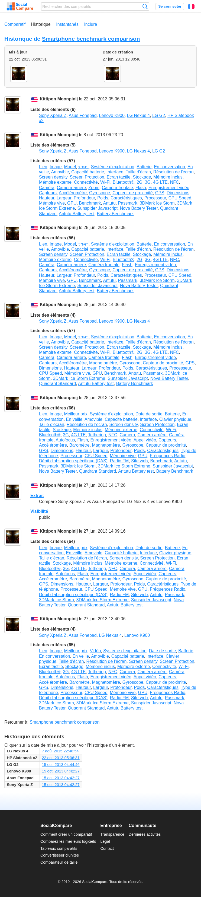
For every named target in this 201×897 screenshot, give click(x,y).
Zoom (93, 187)
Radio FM (119, 461)
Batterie (144, 166)
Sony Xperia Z (52, 115)
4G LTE (160, 182)
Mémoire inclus (168, 177)
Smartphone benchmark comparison (91, 39)
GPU (72, 203)
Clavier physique (175, 419)
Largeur (64, 198)
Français (191, 6)
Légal (105, 841)
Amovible (60, 172)
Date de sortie (149, 414)
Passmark (127, 203)
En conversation (169, 166)
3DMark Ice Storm (157, 203)
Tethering (97, 434)
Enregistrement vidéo (168, 187)
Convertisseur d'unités (59, 855)
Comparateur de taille (59, 862)
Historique (41, 24)
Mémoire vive (52, 203)
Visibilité (39, 511)
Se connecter (169, 6)
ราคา (83, 166)
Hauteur (46, 198)
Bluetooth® (123, 182)
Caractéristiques (126, 198)
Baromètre (79, 445)
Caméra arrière (71, 187)
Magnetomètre (103, 363)
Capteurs (48, 192)
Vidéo (95, 650)
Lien (43, 166)
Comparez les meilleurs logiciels (68, 841)
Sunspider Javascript (97, 208)
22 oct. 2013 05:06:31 (61, 758)
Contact (107, 848)
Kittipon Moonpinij (59, 99)
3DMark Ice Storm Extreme (79, 378)
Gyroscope (99, 192)
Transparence (112, 834)
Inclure (90, 24)
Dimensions (178, 192)
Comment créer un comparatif (66, 834)
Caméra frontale (117, 187)
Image (55, 166)
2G (139, 182)
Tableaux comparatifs (58, 848)
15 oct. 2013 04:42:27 (61, 771)
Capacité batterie (87, 172)
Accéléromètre (73, 192)
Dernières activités (145, 834)
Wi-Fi (105, 182)
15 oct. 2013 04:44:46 (61, 764)
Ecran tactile (119, 177)
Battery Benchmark (115, 213)
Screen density (53, 177)
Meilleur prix (75, 414)
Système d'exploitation (112, 166)
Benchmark (90, 203)
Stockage (142, 177)
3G (148, 182)
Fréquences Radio (167, 455)
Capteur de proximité (132, 192)
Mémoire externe (55, 182)
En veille (74, 419)
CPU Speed (180, 198)
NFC (174, 182)
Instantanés (67, 24)
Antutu (109, 203)
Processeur (155, 198)
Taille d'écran (138, 172)
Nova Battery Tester (139, 208)
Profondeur (84, 198)
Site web (139, 461)
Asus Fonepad (82, 115)
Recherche (145, 6)
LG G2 (158, 115)
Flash (140, 187)
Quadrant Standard (57, 383)
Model (70, 166)
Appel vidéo (145, 440)
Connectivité (86, 182)
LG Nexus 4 (138, 115)
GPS (159, 192)
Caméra (46, 187)
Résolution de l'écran (173, 172)
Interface (114, 172)
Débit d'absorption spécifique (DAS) (73, 461)
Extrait (37, 495)
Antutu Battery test (77, 213)
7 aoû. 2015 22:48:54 (60, 751)
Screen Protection (87, 177)
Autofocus (65, 440)
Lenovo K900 (111, 115)
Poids (102, 198)
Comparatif (14, 24)
